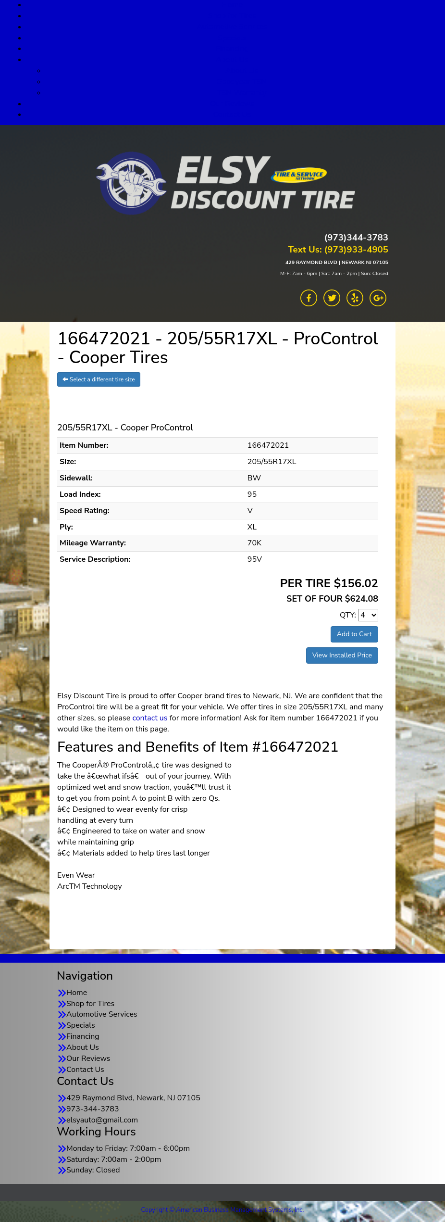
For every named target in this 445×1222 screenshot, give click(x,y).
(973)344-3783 (356, 237)
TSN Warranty (241, 93)
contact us (149, 718)
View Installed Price (342, 655)
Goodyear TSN (242, 81)
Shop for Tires (232, 16)
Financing (232, 48)
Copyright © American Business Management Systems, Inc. (222, 1210)
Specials (232, 38)
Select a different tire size (98, 379)
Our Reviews (232, 104)
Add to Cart (354, 634)
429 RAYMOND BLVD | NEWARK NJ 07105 (336, 262)
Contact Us (232, 114)
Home (76, 992)
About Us (232, 59)
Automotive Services (232, 27)
